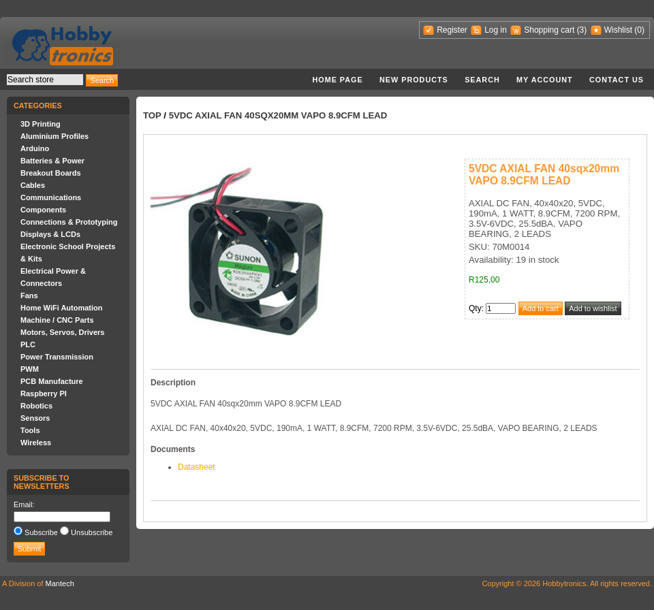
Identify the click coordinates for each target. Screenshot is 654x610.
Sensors (35, 418)
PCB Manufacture (51, 381)
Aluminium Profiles (54, 136)
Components (43, 210)
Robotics (36, 406)
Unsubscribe (91, 532)
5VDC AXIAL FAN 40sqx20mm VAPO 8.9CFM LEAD (278, 115)
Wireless (35, 442)
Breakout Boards (50, 173)
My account (544, 80)
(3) (582, 30)
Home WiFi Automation (61, 308)
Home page (337, 80)
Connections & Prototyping (68, 222)
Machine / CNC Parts (57, 320)
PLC (27, 344)
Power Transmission (56, 357)
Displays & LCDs (50, 234)
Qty (475, 308)
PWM (29, 369)
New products (413, 80)
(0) (639, 30)
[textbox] (45, 79)
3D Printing (40, 124)
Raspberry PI (43, 393)
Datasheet (196, 467)
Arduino (34, 148)
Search (482, 80)
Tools (30, 430)
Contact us (616, 80)
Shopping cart (549, 30)
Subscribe (41, 532)
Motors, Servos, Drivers (62, 332)
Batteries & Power (52, 161)
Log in (495, 30)
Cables (32, 185)
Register (452, 30)
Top (152, 115)
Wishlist (618, 30)
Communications (50, 197)
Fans (29, 295)
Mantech (60, 583)
